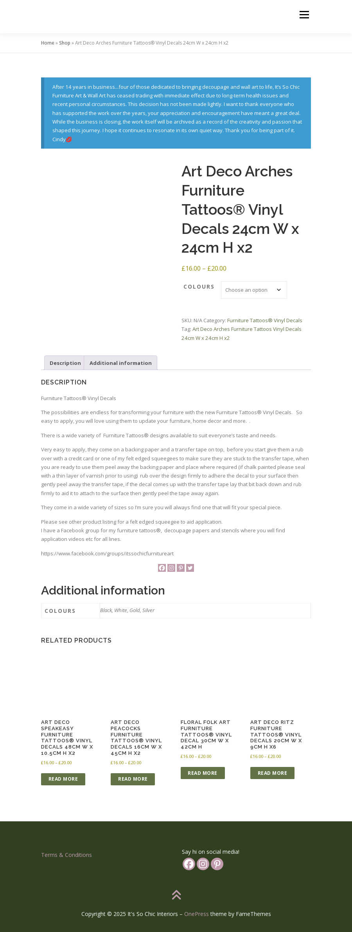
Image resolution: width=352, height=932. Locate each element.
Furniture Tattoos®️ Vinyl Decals (264, 320)
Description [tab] (65, 362)
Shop (64, 43)
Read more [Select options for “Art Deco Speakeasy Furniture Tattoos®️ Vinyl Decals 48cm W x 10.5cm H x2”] (63, 779)
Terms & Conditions (66, 854)
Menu (304, 14)
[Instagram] (171, 568)
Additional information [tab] (121, 362)
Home (47, 43)
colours (199, 286)
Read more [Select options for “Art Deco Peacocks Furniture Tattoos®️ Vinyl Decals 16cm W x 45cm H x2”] (133, 779)
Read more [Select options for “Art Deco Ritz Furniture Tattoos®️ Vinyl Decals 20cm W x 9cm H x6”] (272, 773)
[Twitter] (190, 568)
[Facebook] (162, 568)
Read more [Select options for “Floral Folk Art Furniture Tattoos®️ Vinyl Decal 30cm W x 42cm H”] (202, 773)
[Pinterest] (181, 568)
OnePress (196, 914)
